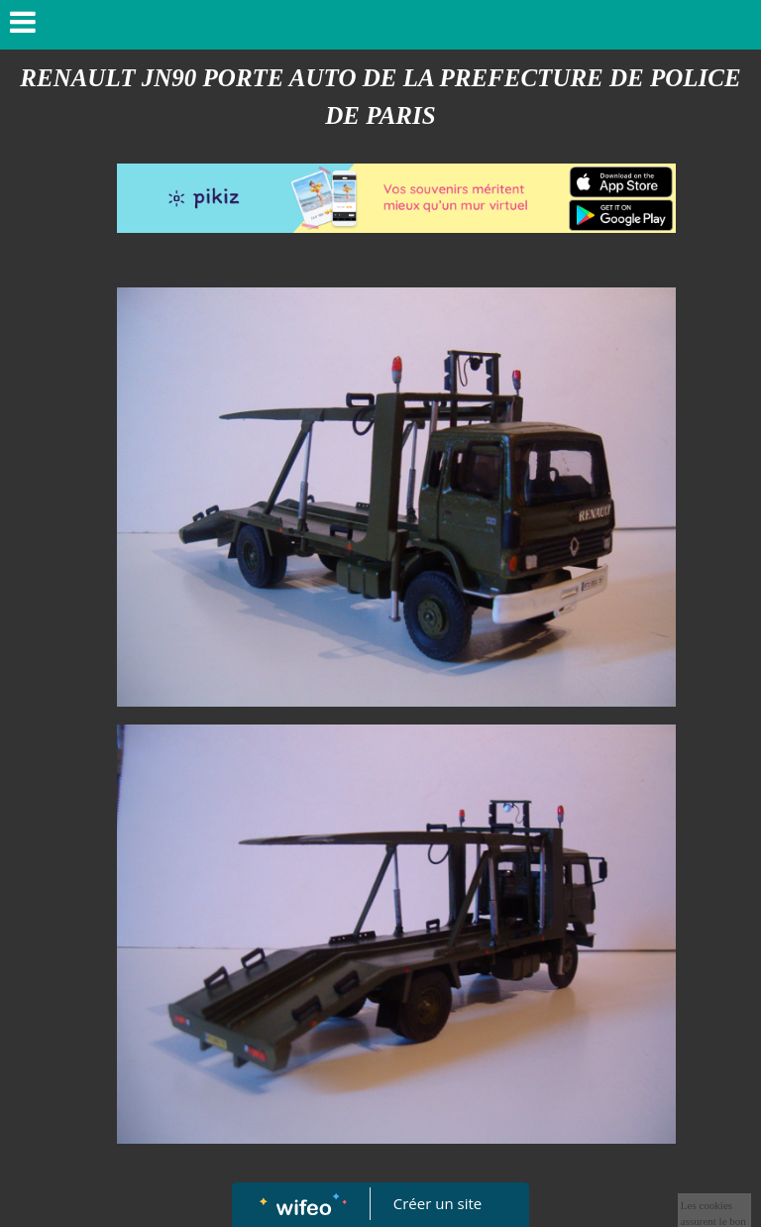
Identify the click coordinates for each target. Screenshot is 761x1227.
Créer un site (437, 1203)
